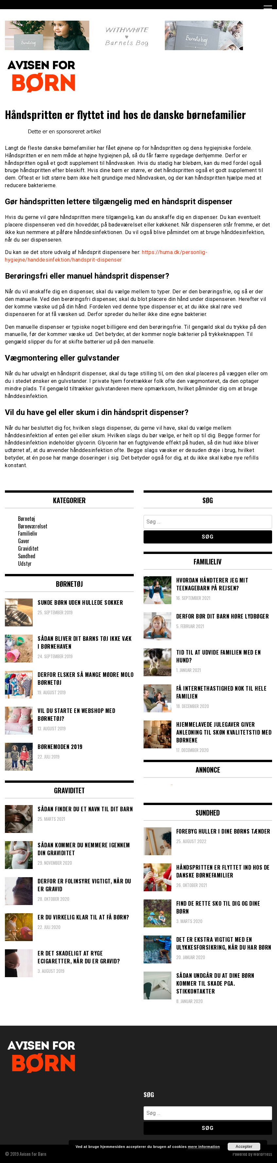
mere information (204, 1147)
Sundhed (26, 556)
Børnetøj (26, 518)
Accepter (243, 1146)
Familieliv (27, 533)
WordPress (262, 1153)
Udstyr (25, 563)
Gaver (23, 541)
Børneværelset (32, 526)
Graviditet (28, 548)
